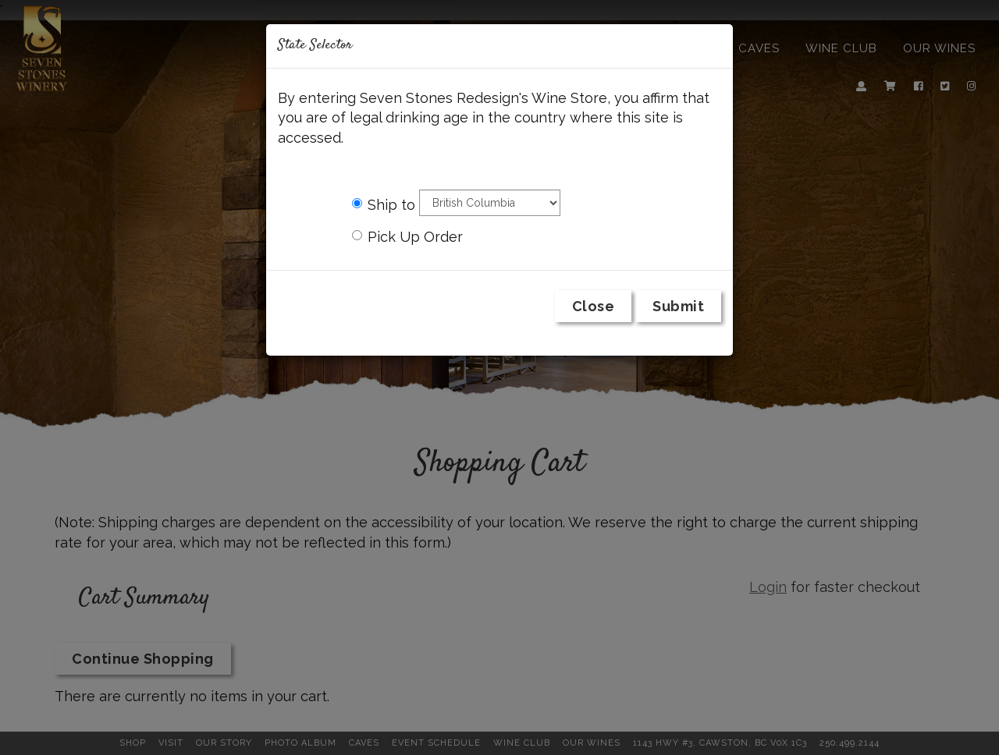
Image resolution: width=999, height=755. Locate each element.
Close (593, 306)
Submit (678, 306)
